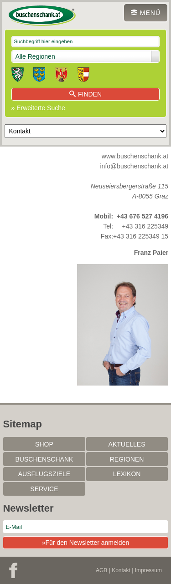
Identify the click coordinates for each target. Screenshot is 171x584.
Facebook (13, 570)
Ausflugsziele (44, 473)
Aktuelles (127, 444)
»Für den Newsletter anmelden (85, 542)
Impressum (148, 570)
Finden (85, 94)
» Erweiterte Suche (38, 108)
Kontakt (121, 570)
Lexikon (127, 473)
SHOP (44, 444)
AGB (101, 570)
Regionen (127, 459)
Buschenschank (44, 459)
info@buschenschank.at (134, 166)
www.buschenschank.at (135, 156)
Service (44, 489)
